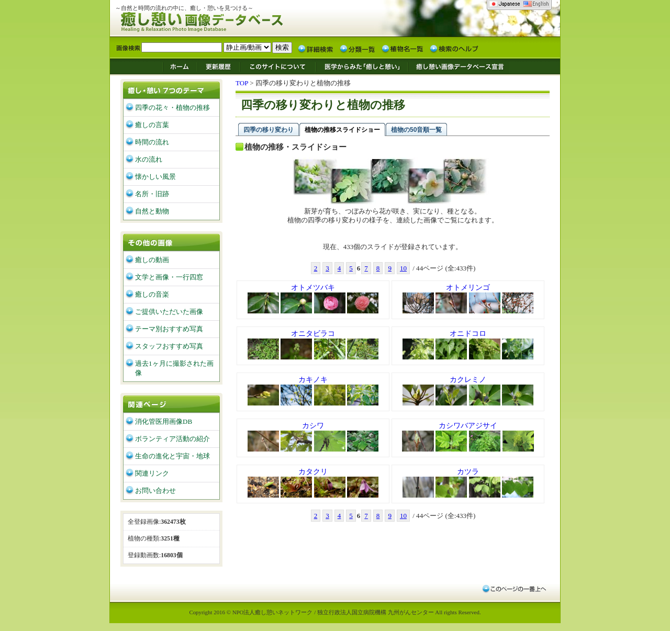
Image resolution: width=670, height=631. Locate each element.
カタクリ (313, 483)
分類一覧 (357, 48)
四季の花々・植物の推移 (172, 107)
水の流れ (148, 159)
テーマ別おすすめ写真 (169, 329)
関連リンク (152, 473)
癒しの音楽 (152, 294)
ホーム (179, 66)
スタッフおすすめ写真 (169, 346)
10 (403, 268)
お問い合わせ (155, 490)
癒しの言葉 (152, 125)
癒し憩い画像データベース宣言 (458, 66)
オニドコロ (468, 345)
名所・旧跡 (152, 194)
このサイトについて (278, 66)
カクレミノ (468, 391)
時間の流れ (152, 142)
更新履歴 (218, 66)
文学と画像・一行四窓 (169, 277)
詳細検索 (315, 48)
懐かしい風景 (155, 177)
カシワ (313, 437)
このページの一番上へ (514, 588)
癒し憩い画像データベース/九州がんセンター (227, 20)
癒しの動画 (152, 260)
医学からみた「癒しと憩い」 (361, 66)
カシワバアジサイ (467, 437)
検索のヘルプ (453, 48)
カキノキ (313, 391)
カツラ (468, 483)
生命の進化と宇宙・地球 (172, 456)
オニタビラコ (313, 345)
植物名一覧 (402, 48)
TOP (242, 83)
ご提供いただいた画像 (169, 312)
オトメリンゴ (468, 299)
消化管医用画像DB (163, 421)
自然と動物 (152, 211)
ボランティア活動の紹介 (172, 439)
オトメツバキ (313, 299)
